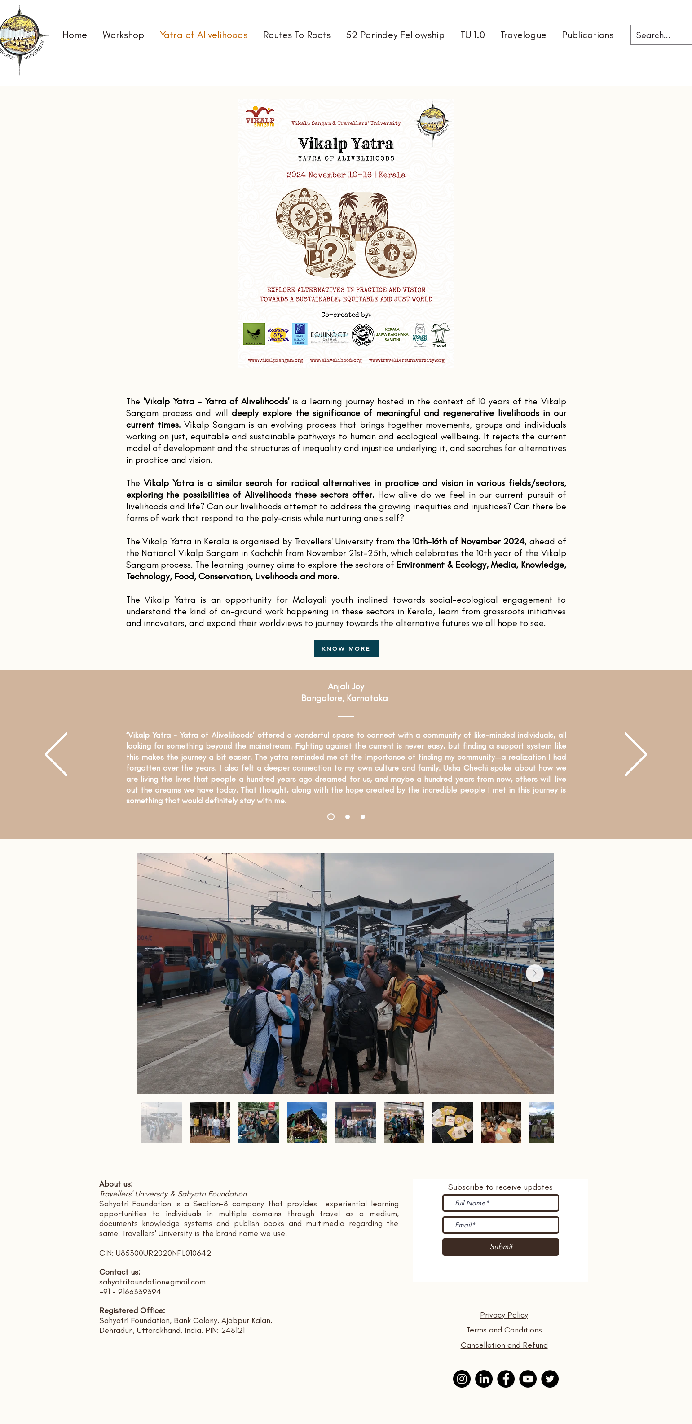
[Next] (636, 755)
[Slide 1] (331, 816)
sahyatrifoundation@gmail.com (152, 1282)
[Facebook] (506, 1379)
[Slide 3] (363, 817)
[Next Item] (535, 973)
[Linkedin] (484, 1379)
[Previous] (56, 755)
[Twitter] (550, 1379)
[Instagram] (462, 1379)
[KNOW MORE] (346, 648)
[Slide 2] (347, 817)
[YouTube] (528, 1379)
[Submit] (500, 1247)
